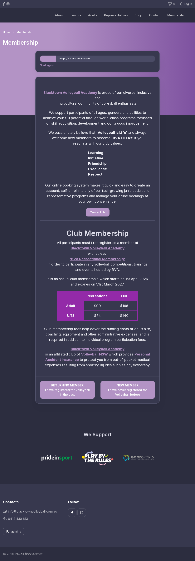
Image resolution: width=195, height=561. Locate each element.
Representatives (116, 15)
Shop (138, 15)
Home (7, 32)
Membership (176, 15)
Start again (47, 65)
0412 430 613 (15, 519)
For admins (13, 531)
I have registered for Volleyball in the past (67, 389)
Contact (154, 15)
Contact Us (97, 212)
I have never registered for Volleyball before (128, 389)
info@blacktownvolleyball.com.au (30, 511)
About (59, 15)
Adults (92, 15)
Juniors (76, 15)
